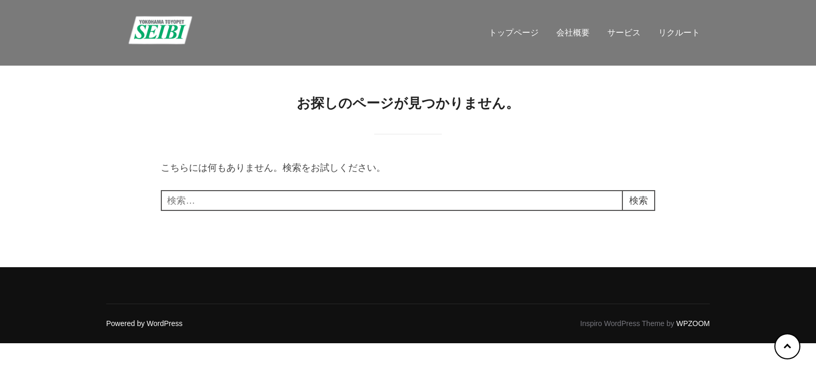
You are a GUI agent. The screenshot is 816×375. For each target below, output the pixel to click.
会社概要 (573, 33)
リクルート (679, 33)
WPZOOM (693, 323)
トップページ (514, 33)
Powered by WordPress (144, 323)
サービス (624, 33)
